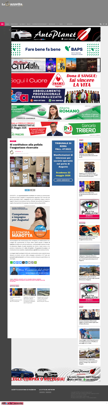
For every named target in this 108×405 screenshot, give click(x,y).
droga (34, 279)
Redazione (18, 151)
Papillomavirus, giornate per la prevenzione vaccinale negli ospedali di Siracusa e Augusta (89, 278)
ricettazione (36, 280)
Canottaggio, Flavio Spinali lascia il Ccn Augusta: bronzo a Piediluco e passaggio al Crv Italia (88, 341)
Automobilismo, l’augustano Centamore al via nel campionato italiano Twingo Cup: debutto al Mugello (88, 362)
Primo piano (14, 24)
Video (61, 24)
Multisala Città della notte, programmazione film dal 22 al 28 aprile (16, 299)
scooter (42, 280)
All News (22, 24)
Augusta (42, 392)
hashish (38, 279)
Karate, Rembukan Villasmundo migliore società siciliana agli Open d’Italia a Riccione (88, 322)
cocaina (29, 279)
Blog (28, 24)
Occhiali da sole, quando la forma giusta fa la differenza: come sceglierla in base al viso (88, 238)
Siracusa (48, 392)
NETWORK (69, 24)
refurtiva (29, 280)
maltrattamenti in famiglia (18, 280)
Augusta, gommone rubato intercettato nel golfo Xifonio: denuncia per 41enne (43, 299)
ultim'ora (13, 281)
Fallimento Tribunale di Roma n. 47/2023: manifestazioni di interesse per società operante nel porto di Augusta (89, 258)
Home (7, 24)
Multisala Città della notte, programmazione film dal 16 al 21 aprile (88, 194)
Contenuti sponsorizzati (39, 24)
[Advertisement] (66, 11)
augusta (21, 279)
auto (25, 279)
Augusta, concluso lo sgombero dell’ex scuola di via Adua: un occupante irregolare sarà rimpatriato (29, 299)
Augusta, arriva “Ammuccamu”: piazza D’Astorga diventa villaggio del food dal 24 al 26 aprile (88, 175)
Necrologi (52, 24)
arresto (15, 279)
